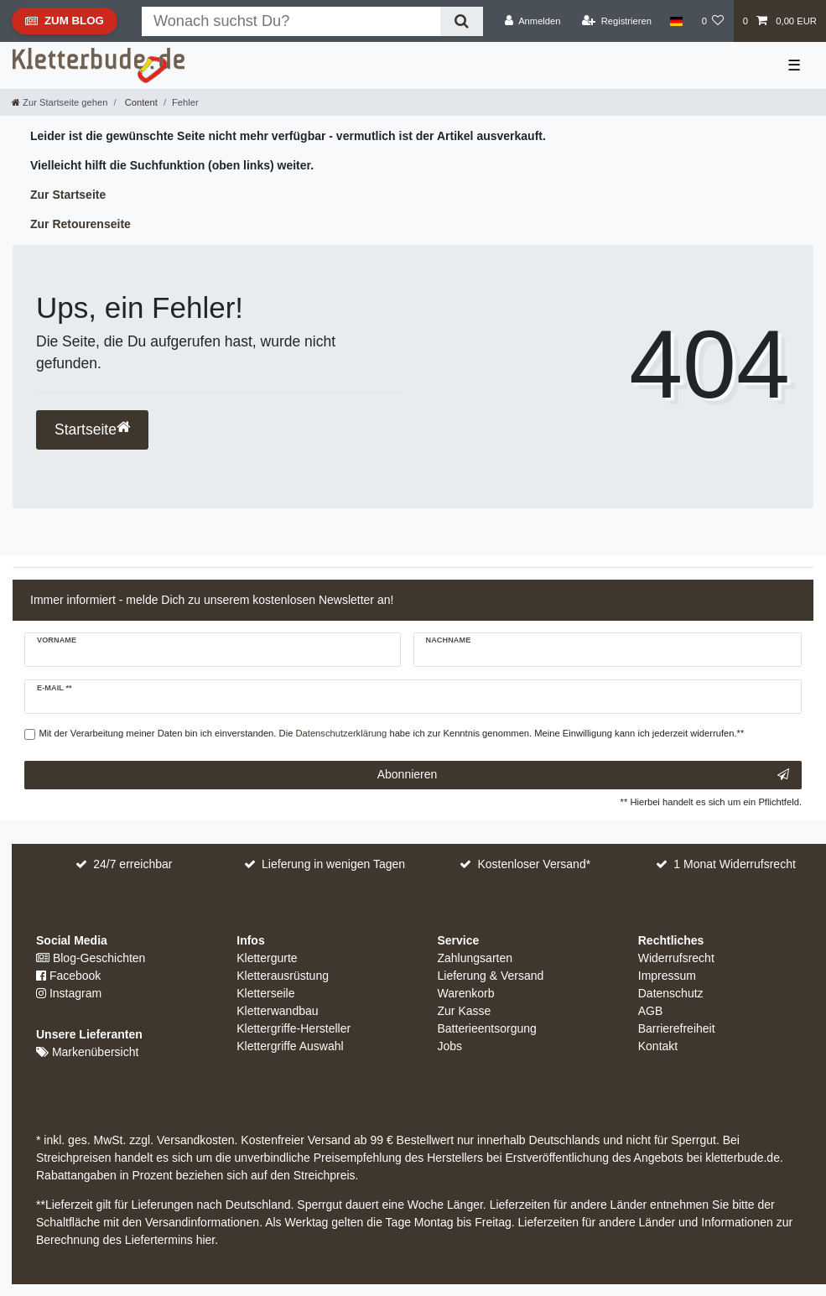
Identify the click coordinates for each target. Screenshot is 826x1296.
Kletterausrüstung (282, 975)
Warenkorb (466, 993)
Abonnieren (583, 775)
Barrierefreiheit (676, 1028)
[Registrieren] (617, 21)
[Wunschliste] (712, 21)
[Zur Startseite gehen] (59, 102)
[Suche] (461, 21)
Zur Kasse (464, 1011)
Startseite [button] (92, 429)
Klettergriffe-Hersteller (293, 1028)
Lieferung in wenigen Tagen (333, 864)
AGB (650, 1011)
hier (206, 1240)
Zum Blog (64, 24)
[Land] (676, 21)
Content (140, 102)
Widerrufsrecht (676, 958)
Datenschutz (671, 993)
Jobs (450, 1046)
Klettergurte (266, 958)
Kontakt (658, 1046)
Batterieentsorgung (487, 1028)
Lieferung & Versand (491, 975)
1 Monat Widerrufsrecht (734, 864)
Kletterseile (265, 993)
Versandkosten (194, 1140)
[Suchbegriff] (291, 21)
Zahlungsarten (475, 958)
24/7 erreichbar (132, 864)
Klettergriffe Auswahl (289, 1046)
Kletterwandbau (277, 1011)
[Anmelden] (533, 21)
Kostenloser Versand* (534, 864)
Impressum (667, 975)
